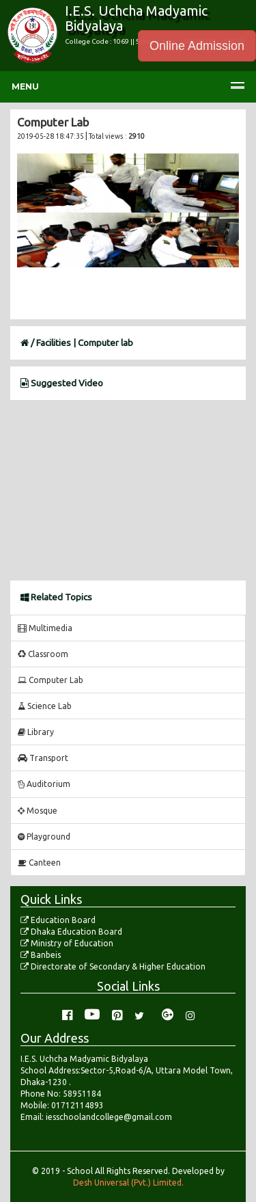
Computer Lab (50, 680)
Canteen (39, 862)
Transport (43, 757)
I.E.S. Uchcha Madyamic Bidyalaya (136, 18)
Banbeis (40, 954)
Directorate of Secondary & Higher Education (112, 966)
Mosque (37, 810)
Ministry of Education (66, 943)
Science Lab (45, 706)
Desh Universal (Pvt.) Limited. (128, 1182)
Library (36, 731)
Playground (44, 836)
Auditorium (44, 783)
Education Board (58, 920)
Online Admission (197, 46)
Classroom (43, 654)
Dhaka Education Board (71, 931)
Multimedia (45, 628)
